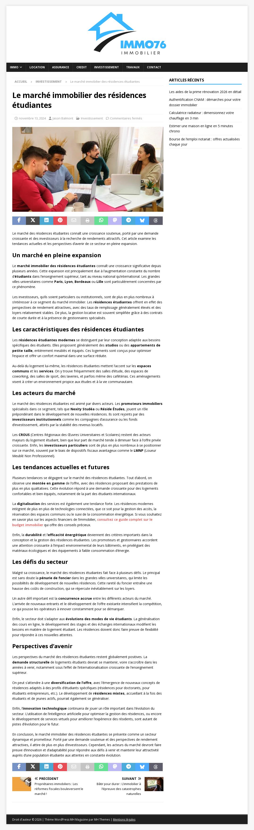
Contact (154, 67)
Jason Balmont (63, 118)
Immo (14, 67)
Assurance (60, 67)
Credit (81, 67)
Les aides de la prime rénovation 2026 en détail (205, 92)
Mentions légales (124, 820)
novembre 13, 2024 (32, 118)
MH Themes (102, 820)
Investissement (106, 67)
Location (37, 67)
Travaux (133, 67)
